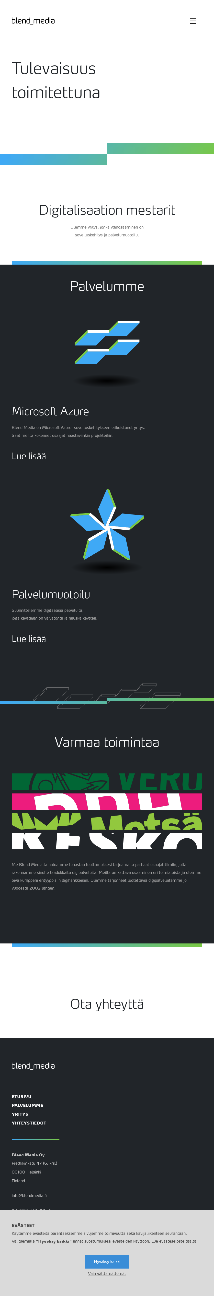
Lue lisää (29, 454)
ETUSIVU (22, 1097)
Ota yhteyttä (107, 1002)
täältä (191, 1242)
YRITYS (20, 1115)
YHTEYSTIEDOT (29, 1123)
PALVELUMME (27, 1106)
